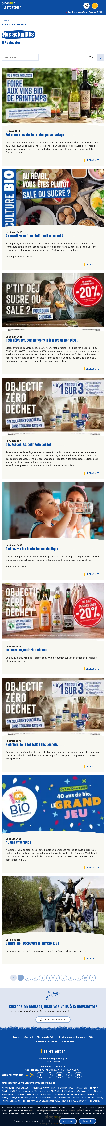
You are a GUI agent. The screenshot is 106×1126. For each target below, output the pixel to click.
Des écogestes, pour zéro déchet (28, 445)
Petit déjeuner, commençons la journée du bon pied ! (42, 340)
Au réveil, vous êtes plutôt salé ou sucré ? (35, 236)
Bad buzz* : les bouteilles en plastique (32, 549)
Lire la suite (93, 160)
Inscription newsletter (53, 1019)
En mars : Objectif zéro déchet (26, 650)
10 (85, 977)
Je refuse (68, 1121)
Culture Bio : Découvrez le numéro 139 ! (32, 943)
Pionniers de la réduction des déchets (32, 745)
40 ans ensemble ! (18, 842)
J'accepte (87, 1121)
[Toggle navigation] (102, 6)
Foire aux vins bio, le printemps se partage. (35, 135)
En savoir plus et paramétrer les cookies (33, 1121)
